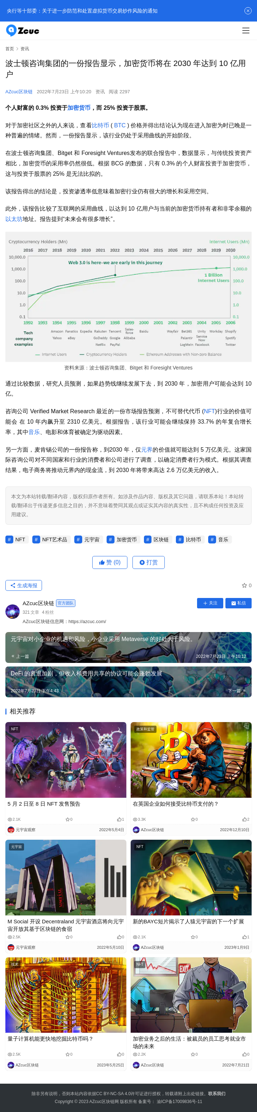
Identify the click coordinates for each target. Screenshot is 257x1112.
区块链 (161, 539)
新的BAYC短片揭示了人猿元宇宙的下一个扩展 (188, 921)
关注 (210, 603)
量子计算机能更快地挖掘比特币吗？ (51, 1039)
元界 (147, 450)
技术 (14, 964)
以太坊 (14, 219)
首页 (9, 48)
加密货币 (78, 108)
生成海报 (23, 585)
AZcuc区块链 (19, 91)
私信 (238, 603)
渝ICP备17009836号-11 (179, 1101)
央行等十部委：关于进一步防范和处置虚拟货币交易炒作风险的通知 (81, 11)
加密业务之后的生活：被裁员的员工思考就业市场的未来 (189, 1042)
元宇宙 (91, 539)
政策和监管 (145, 729)
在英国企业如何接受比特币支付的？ (176, 804)
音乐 (34, 432)
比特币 (100, 125)
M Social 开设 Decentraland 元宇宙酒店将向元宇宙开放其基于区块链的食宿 (66, 925)
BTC (120, 125)
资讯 (100, 91)
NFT (209, 411)
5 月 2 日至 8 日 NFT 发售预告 (44, 804)
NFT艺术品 (54, 539)
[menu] (245, 30)
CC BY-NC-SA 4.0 (113, 1093)
